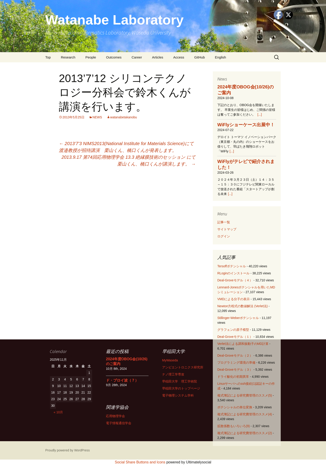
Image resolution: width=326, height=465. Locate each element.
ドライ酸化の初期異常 (233, 376)
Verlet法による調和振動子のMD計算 (242, 344)
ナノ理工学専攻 (173, 374)
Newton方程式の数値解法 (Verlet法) (242, 306)
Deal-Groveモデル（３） (235, 369)
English (220, 57)
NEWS (97, 117)
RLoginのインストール (233, 273)
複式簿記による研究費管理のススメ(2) (244, 433)
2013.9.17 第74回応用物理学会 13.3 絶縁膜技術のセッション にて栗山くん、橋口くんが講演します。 (129, 160)
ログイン (223, 236)
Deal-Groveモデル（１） (235, 336)
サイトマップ (226, 229)
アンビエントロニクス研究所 (182, 367)
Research (68, 57)
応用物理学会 (115, 416)
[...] (259, 114)
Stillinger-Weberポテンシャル (238, 318)
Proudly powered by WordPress (67, 450)
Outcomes (113, 57)
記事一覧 (223, 222)
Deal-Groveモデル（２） (235, 355)
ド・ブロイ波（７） (122, 380)
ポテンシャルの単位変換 (234, 407)
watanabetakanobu (123, 117)
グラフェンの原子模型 (233, 329)
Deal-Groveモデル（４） (235, 280)
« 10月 (58, 412)
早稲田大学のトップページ (181, 388)
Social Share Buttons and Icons (140, 462)
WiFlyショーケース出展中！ (246, 124)
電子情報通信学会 (118, 423)
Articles (157, 57)
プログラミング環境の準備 (236, 362)
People (90, 57)
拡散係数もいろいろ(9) (233, 426)
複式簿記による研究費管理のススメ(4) (244, 414)
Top (48, 57)
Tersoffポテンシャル (231, 266)
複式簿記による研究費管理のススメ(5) (244, 395)
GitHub (199, 57)
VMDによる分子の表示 (233, 299)
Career (137, 57)
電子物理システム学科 (178, 395)
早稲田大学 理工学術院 (179, 381)
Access (178, 57)
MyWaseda (170, 360)
